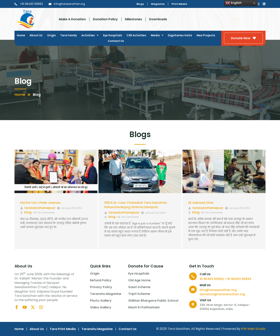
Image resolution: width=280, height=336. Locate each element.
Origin (51, 35)
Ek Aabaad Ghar (201, 202)
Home (21, 35)
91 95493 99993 (212, 279)
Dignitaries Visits (180, 35)
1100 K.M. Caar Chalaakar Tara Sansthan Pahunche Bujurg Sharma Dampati (135, 204)
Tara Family (68, 35)
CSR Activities (136, 35)
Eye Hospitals (112, 35)
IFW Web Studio (253, 329)
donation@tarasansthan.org (222, 294)
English (233, 3)
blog (27, 212)
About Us (36, 35)
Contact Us (116, 41)
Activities (89, 35)
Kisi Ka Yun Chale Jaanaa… (41, 202)
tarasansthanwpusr (39, 208)
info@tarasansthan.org (218, 290)
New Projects (206, 35)
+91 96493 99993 (238, 279)
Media (157, 35)
